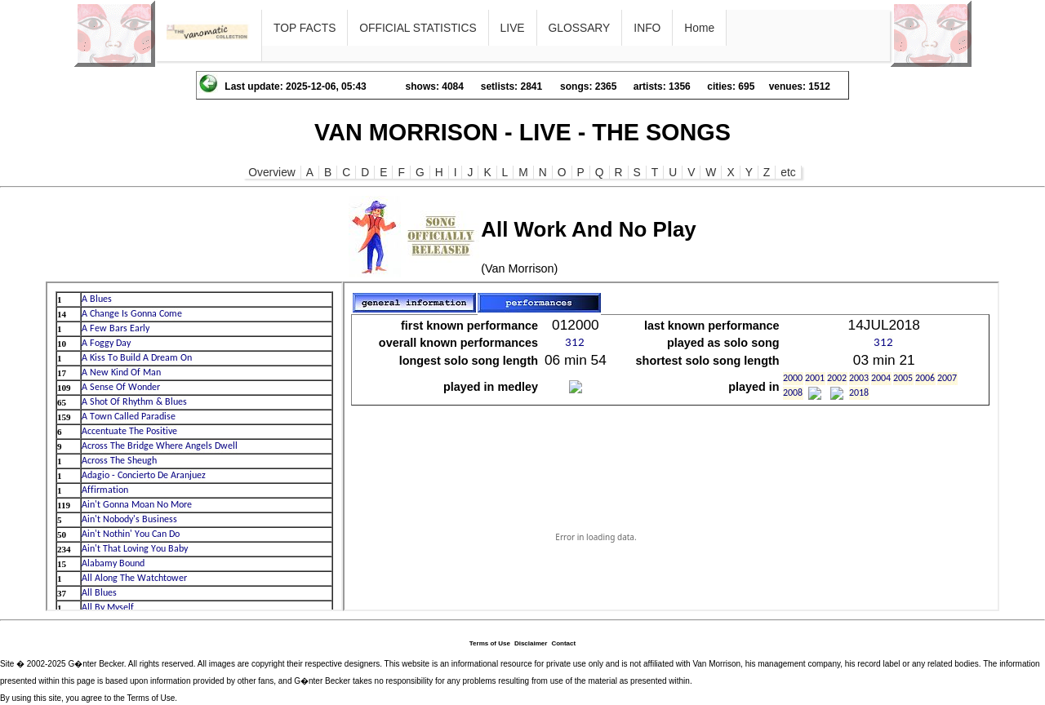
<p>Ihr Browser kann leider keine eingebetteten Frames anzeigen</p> (194, 446)
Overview (272, 172)
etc (787, 172)
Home (699, 27)
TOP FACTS (304, 27)
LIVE (512, 27)
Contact (563, 643)
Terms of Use (489, 643)
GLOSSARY (580, 27)
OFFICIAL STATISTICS (417, 27)
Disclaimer (530, 643)
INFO (647, 27)
